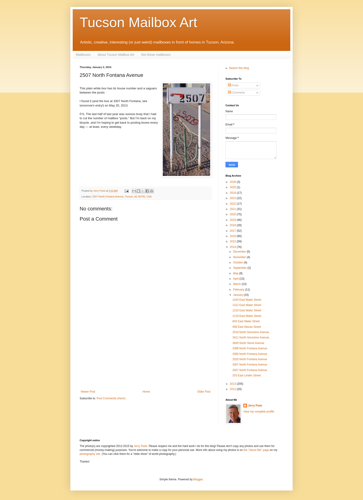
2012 (233, 389)
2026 (233, 182)
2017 (233, 230)
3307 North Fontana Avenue (249, 364)
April (236, 278)
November (240, 257)
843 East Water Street (246, 321)
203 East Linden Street (246, 375)
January (238, 295)
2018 (233, 225)
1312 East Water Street (246, 305)
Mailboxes (83, 54)
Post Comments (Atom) (111, 398)
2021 (233, 209)
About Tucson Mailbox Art (115, 54)
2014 (233, 247)
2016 (233, 236)
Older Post (203, 391)
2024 (233, 192)
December (240, 251)
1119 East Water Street (246, 316)
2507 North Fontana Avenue (249, 370)
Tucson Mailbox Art (138, 22)
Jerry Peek (255, 405)
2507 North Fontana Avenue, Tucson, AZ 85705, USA (122, 196)
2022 (233, 203)
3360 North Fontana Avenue (249, 354)
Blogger (198, 479)
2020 (233, 214)
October (238, 262)
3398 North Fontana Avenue (249, 348)
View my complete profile (258, 411)
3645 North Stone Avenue (248, 343)
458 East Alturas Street (246, 326)
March (237, 284)
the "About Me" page (256, 450)
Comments (236, 92)
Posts (233, 85)
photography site (90, 454)
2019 (233, 220)
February (239, 289)
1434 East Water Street (246, 299)
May (236, 273)
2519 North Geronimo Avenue (250, 332)
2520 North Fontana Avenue (249, 359)
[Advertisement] (145, 355)
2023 (233, 198)
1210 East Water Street (246, 310)
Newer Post (88, 391)
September (240, 267)
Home (146, 391)
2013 (233, 383)
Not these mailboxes (156, 54)
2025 (233, 187)
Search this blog (239, 68)
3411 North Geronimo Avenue (250, 337)
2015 (233, 241)
